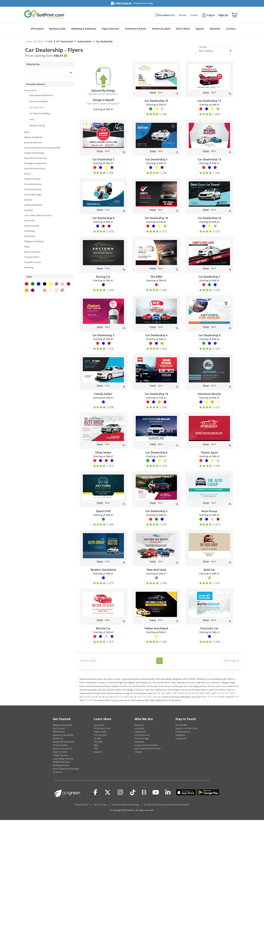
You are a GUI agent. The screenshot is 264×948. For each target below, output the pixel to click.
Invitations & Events (135, 28)
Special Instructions (62, 748)
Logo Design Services (63, 758)
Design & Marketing (34, 152)
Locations (139, 728)
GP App (97, 738)
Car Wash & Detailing (39, 113)
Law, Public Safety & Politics (38, 215)
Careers (138, 751)
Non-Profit (29, 220)
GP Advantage (142, 738)
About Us (139, 724)
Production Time (102, 728)
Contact (194, 15)
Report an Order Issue (186, 728)
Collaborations (182, 731)
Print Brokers (100, 735)
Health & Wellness (33, 204)
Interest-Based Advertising (125, 804)
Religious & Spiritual (34, 241)
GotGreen (139, 741)
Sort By (203, 47)
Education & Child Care (35, 158)
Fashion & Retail (32, 178)
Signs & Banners (110, 28)
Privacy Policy (81, 804)
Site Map (98, 741)
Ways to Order (60, 751)
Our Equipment (142, 735)
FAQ (96, 748)
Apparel (200, 28)
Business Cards (57, 28)
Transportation (31, 256)
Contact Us (180, 738)
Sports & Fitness (32, 251)
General (28, 199)
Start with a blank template (103, 103)
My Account (59, 728)
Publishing (29, 230)
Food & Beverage (32, 194)
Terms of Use (100, 804)
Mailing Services (61, 765)
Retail (27, 246)
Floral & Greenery (33, 189)
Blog (96, 745)
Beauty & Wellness (33, 137)
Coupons (57, 771)
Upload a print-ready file (103, 94)
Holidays (28, 210)
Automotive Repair (38, 101)
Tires (31, 119)
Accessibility (181, 724)
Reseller (183, 15)
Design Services (60, 755)
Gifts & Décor (183, 28)
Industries (215, 28)
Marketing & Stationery (83, 28)
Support (98, 751)
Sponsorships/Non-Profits (148, 748)
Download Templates (63, 741)
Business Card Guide (63, 735)
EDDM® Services (61, 761)
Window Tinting (37, 125)
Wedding (28, 267)
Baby (26, 132)
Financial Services (33, 184)
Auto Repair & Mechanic (41, 95)
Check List (58, 738)
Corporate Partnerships (146, 745)
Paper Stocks (100, 731)
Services (230, 28)
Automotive (30, 90)
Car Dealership (36, 107)
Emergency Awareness (35, 163)
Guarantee (99, 724)
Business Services (33, 142)
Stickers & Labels (161, 28)
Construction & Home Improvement (42, 147)
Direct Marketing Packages (66, 768)
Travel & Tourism (32, 262)
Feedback (180, 735)
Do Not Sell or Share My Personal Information (167, 804)
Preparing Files (60, 745)
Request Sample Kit (62, 724)
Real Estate (29, 236)
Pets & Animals (31, 225)
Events (27, 173)
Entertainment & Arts (34, 168)
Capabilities (140, 731)
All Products (37, 28)
